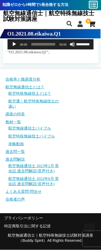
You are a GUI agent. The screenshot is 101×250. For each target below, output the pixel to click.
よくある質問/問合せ (23, 191)
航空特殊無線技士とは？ (29, 93)
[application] (50, 44)
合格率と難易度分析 (22, 79)
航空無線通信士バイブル (29, 128)
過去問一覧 (15, 152)
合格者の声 (15, 199)
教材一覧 (13, 122)
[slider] (43, 44)
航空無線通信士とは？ (24, 87)
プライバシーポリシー (23, 218)
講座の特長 (15, 114)
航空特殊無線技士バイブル (31, 136)
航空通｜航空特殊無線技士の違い (33, 103)
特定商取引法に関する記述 (27, 226)
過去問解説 (15, 159)
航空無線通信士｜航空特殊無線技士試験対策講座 (48, 16)
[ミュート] (72, 44)
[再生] (14, 44)
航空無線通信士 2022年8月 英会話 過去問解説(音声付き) (33, 181)
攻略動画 (16, 144)
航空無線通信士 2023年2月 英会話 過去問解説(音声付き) (33, 168)
